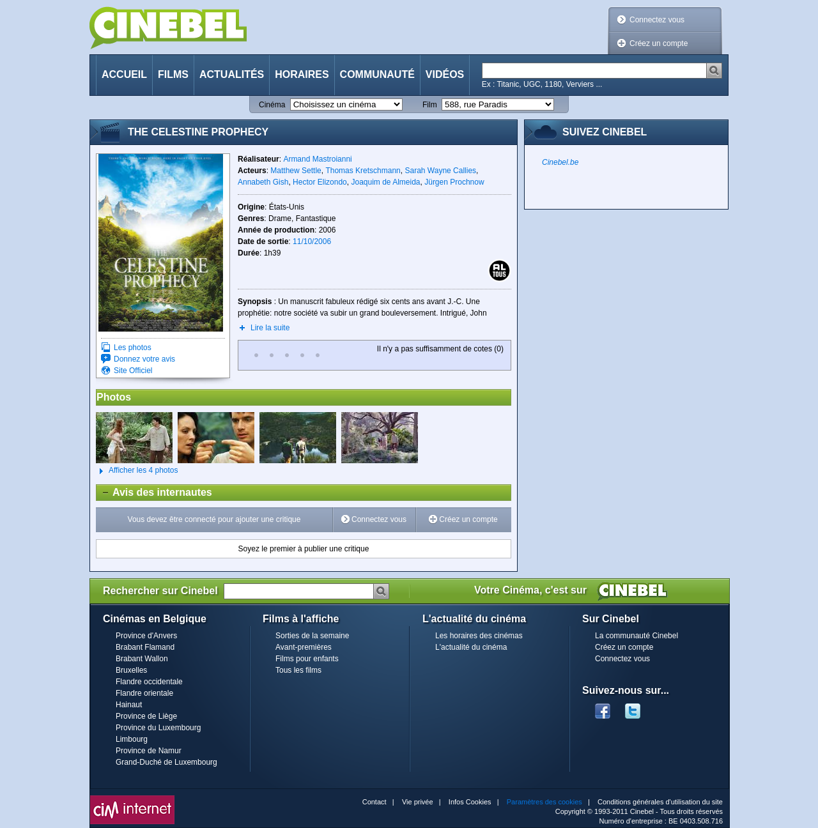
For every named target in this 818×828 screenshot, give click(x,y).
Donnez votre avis (144, 359)
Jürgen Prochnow (454, 182)
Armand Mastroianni (317, 159)
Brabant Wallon (142, 658)
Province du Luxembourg (158, 727)
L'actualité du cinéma (471, 647)
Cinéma (272, 104)
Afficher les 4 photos (137, 471)
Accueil (124, 74)
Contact (374, 802)
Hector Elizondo (320, 182)
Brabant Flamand (145, 647)
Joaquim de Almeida (385, 182)
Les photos (132, 347)
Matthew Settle (295, 170)
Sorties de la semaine (312, 635)
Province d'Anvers (146, 635)
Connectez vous (656, 19)
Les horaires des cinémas (479, 635)
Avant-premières (303, 647)
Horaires (301, 74)
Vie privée (417, 802)
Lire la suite (270, 327)
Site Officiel (133, 370)
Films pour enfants (307, 658)
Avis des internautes (154, 492)
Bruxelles (131, 670)
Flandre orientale (144, 693)
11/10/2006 (312, 241)
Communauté (377, 74)
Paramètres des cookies (544, 802)
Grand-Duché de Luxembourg (166, 762)
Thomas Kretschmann (362, 170)
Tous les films (298, 670)
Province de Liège (146, 716)
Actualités (231, 74)
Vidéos (445, 74)
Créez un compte (658, 43)
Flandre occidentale (149, 681)
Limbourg (132, 739)
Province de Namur (148, 750)
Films (173, 74)
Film (429, 104)
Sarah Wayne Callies (440, 170)
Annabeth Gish (263, 182)
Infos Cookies (470, 802)
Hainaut (129, 704)
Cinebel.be (560, 162)
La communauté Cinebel (636, 635)
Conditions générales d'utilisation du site (660, 802)
